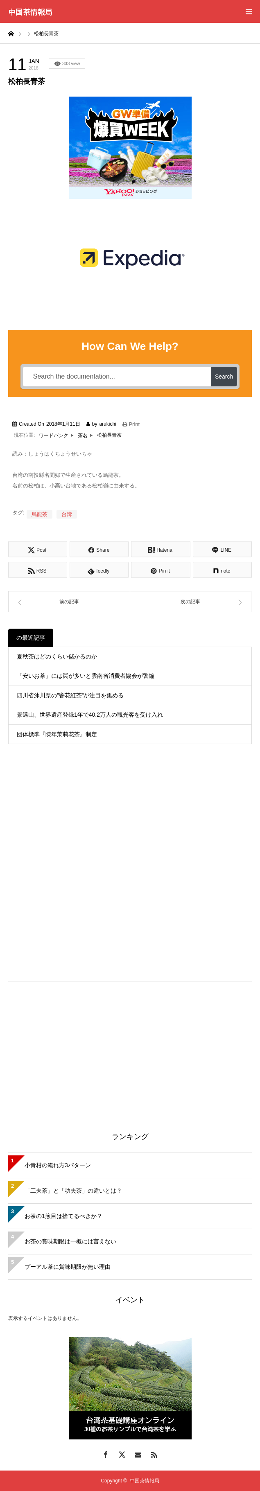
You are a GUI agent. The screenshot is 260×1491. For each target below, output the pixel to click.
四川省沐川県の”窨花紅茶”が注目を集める (70, 695)
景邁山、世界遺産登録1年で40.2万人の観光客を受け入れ (90, 714)
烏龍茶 (39, 514)
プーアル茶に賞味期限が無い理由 (68, 1266)
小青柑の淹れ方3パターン (58, 1165)
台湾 (66, 514)
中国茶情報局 (30, 11)
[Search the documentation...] (117, 376)
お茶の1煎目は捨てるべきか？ (63, 1216)
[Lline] (222, 549)
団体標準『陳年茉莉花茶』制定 (57, 734)
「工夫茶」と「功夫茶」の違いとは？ (73, 1190)
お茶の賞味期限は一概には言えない (70, 1241)
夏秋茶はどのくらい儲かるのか (57, 656)
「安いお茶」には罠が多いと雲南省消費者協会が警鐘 (85, 675)
